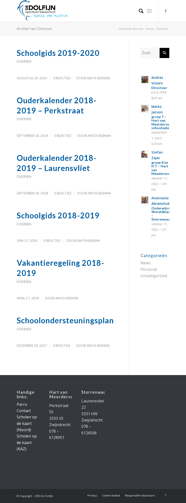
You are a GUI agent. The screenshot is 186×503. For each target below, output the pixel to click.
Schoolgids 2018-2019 (58, 215)
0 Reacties (61, 78)
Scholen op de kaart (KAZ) (27, 442)
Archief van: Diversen (34, 28)
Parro (22, 404)
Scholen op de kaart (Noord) (27, 423)
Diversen (24, 61)
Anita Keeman (98, 78)
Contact (24, 410)
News (145, 263)
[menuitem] (138, 11)
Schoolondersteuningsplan (65, 320)
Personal (148, 269)
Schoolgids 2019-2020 (58, 53)
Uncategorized (153, 275)
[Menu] (149, 10)
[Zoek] (138, 11)
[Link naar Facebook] (165, 11)
